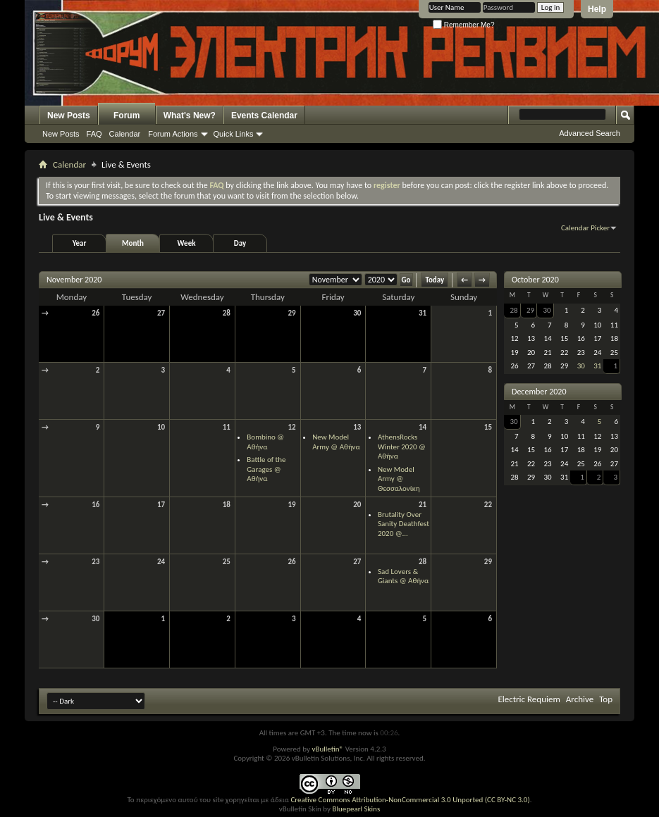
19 (291, 504)
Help (597, 9)
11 (226, 427)
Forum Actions (172, 134)
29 (291, 313)
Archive (579, 699)
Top (605, 699)
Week (187, 243)
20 (357, 504)
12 (291, 427)
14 (422, 427)
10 (161, 427)
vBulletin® (327, 749)
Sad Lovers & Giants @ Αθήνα (403, 576)
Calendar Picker (585, 227)
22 (488, 504)
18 (226, 504)
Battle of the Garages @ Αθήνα (266, 469)
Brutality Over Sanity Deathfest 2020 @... (403, 524)
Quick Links (234, 134)
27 (161, 313)
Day (240, 243)
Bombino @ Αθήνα (265, 441)
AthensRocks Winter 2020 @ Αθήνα (402, 446)
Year (80, 243)
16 (95, 504)
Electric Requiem (529, 699)
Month (133, 243)
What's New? (190, 115)
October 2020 (535, 280)
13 (357, 427)
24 (161, 561)
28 (226, 313)
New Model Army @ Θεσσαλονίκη (399, 479)
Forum (126, 115)
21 (422, 504)
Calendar (125, 134)
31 (422, 313)
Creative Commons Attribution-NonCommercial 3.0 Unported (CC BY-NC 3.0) (409, 799)
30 (357, 313)
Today (434, 280)
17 (161, 504)
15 (488, 427)
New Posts (68, 115)
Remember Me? (463, 25)
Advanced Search (589, 133)
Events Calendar (264, 115)
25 (226, 561)
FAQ (94, 134)
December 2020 (539, 392)
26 (95, 313)
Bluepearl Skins (356, 808)
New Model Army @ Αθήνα (336, 441)
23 (95, 561)
